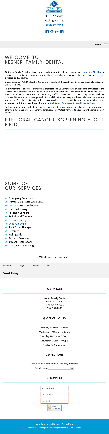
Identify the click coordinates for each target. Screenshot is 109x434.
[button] (2, 280)
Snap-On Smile (17, 223)
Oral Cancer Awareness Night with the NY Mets (72, 103)
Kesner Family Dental (44, 424)
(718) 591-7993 (54, 25)
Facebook (50, 388)
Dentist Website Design (64, 424)
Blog (48, 400)
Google (49, 394)
